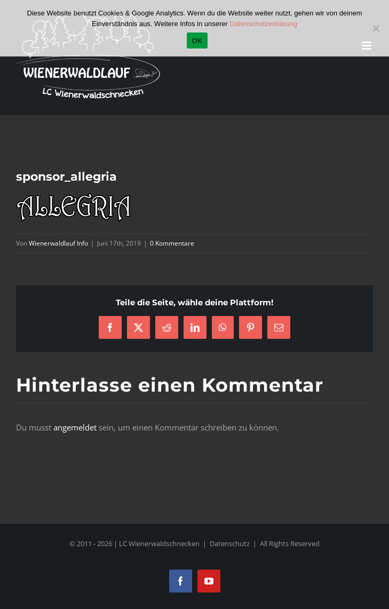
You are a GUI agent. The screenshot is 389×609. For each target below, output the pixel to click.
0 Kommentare (172, 243)
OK (197, 41)
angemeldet (75, 427)
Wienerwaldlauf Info (58, 243)
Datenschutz (230, 543)
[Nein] (375, 28)
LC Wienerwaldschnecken (159, 543)
